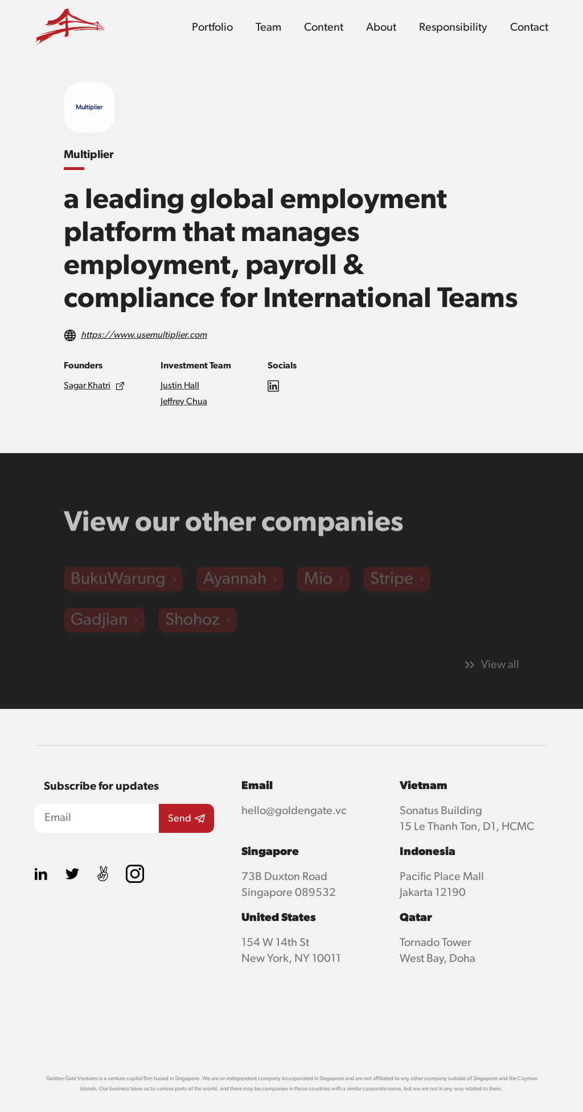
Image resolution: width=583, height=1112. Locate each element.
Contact (529, 27)
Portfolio (212, 27)
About (381, 27)
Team (268, 27)
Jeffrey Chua (184, 401)
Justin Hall (180, 386)
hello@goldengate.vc (294, 810)
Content (323, 27)
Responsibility (453, 27)
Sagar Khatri (87, 386)
